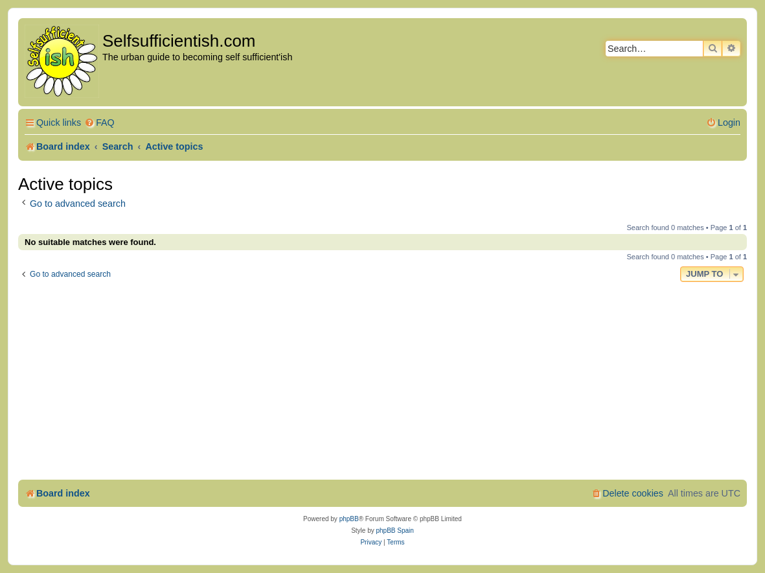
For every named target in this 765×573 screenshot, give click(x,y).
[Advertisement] (382, 382)
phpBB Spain (394, 530)
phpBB (349, 518)
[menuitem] (99, 123)
